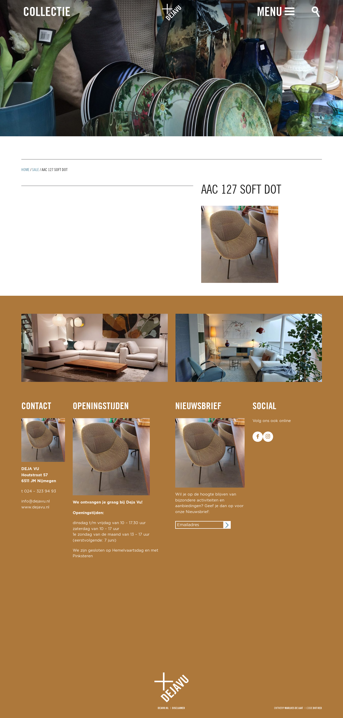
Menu (269, 12)
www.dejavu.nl (35, 507)
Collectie (46, 12)
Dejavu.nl (163, 708)
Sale (35, 170)
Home (25, 170)
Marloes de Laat (294, 708)
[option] (171, 68)
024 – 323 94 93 (40, 491)
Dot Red (317, 708)
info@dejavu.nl (35, 501)
